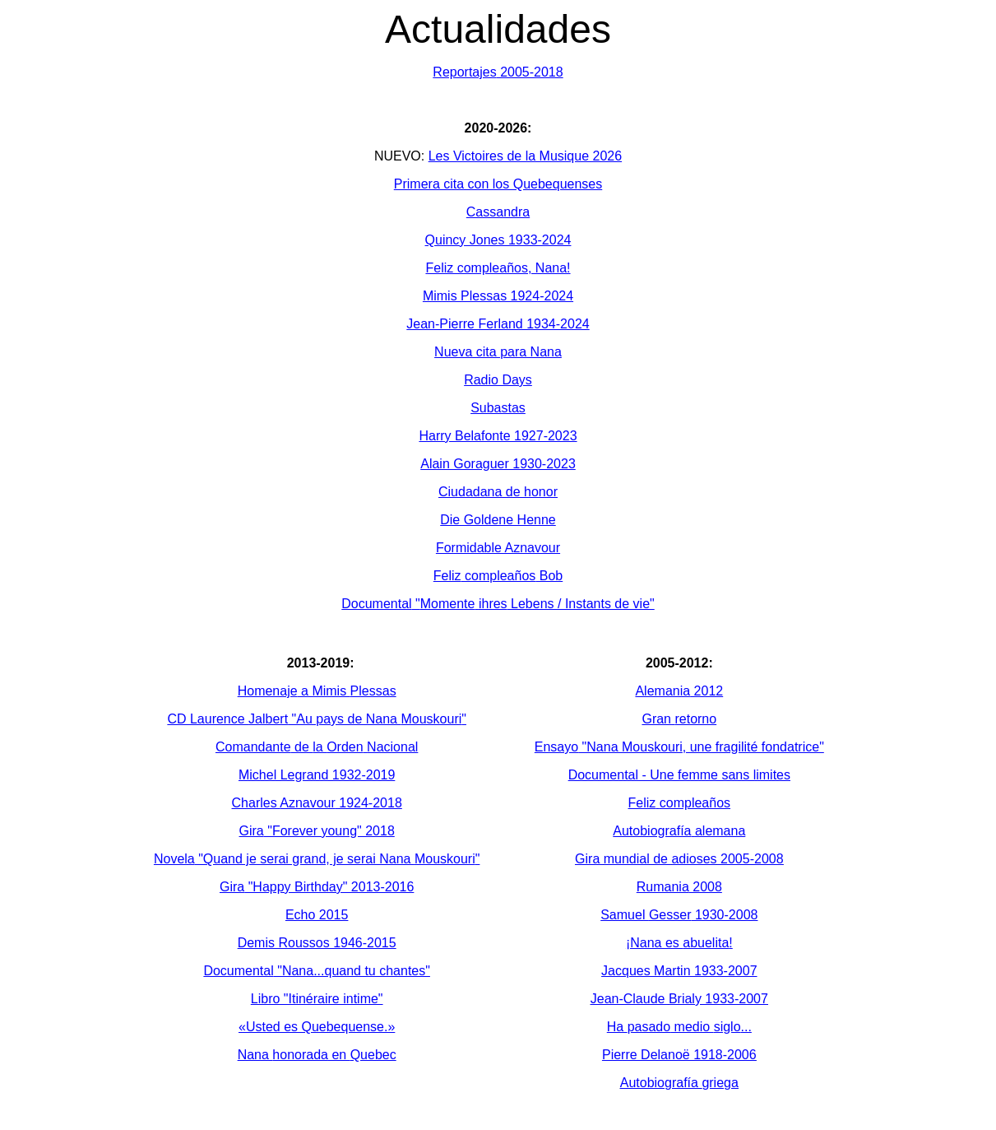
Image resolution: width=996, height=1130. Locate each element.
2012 (679, 691)
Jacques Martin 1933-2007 (679, 971)
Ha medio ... (679, 1027)
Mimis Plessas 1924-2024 (498, 296)
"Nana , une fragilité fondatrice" (679, 747)
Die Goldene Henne (498, 520)
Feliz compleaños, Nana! (497, 268)
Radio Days (498, 380)
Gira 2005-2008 (679, 859)
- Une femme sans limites (679, 775)
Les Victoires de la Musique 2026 (525, 156)
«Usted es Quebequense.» (317, 1027)
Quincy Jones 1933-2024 (498, 240)
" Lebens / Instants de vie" (497, 604)
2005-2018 (498, 72)
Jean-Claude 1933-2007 (679, 999)
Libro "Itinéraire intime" (317, 999)
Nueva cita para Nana (498, 352)
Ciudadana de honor (498, 492)
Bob (498, 576)
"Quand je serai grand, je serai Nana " (316, 859)
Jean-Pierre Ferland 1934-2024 (497, 324)
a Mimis (317, 691)
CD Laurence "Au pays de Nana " (316, 719)
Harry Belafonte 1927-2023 (498, 436)
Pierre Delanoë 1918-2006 (679, 1055)
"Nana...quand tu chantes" (316, 971)
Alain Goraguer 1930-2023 (498, 464)
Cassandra (498, 212)
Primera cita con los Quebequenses (498, 184)
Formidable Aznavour (498, 548)
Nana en (317, 1055)
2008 (679, 887)
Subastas (498, 408)
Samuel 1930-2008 (678, 915)
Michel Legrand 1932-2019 (317, 775)
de (316, 747)
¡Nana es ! (679, 943)
